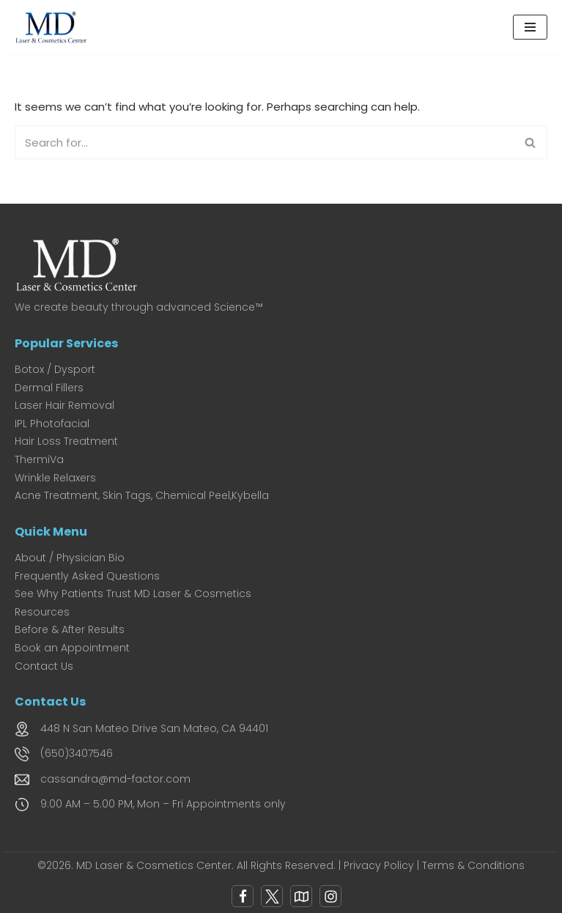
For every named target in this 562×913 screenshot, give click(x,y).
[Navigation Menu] (530, 27)
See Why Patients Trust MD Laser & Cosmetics (133, 593)
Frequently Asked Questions (87, 576)
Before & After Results (70, 629)
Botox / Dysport (55, 369)
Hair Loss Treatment (66, 441)
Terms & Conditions (473, 865)
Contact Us (44, 666)
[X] (272, 896)
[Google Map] (301, 896)
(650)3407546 (76, 753)
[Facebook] (243, 896)
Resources (42, 612)
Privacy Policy (379, 865)
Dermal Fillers (49, 387)
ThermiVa (39, 459)
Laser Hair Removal (64, 405)
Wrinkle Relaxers (55, 477)
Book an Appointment (72, 647)
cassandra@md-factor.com (115, 779)
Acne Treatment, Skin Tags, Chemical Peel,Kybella (142, 495)
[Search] (264, 142)
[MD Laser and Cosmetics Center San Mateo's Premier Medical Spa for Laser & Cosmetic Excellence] (55, 27)
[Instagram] (330, 896)
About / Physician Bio (70, 557)
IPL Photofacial (52, 423)
